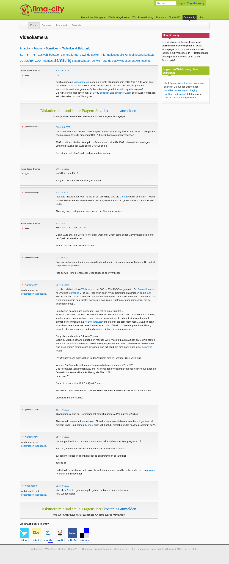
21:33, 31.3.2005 (63, 127)
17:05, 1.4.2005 (62, 169)
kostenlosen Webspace (33, 293)
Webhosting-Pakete (118, 17)
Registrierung (195, 3)
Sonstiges (52, 48)
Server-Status (191, 549)
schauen (86, 60)
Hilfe (200, 17)
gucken (95, 54)
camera (65, 54)
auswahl (43, 54)
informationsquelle (112, 54)
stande (107, 60)
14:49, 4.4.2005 (62, 437)
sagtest (49, 60)
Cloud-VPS (174, 17)
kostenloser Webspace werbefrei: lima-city (55, 10)
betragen (54, 54)
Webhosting (37, 549)
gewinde (85, 54)
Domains (161, 17)
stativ (115, 60)
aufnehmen (28, 54)
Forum (33, 25)
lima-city (25, 48)
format (75, 54)
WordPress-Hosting (142, 17)
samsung (62, 60)
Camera (124, 196)
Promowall (61, 25)
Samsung (74, 293)
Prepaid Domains (173, 97)
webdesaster (31, 485)
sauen (76, 60)
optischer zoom (32, 60)
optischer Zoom (123, 92)
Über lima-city (121, 549)
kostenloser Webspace (93, 17)
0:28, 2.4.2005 (62, 192)
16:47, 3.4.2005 (62, 285)
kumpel (129, 54)
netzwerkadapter (144, 54)
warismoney (31, 285)
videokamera (127, 60)
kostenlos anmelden (120, 110)
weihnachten (144, 60)
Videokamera (81, 82)
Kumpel (89, 425)
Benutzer (46, 25)
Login (181, 3)
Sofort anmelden (184, 49)
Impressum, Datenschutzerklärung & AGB (159, 549)
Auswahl (142, 289)
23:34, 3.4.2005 (62, 410)
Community (189, 17)
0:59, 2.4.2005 (62, 223)
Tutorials (76, 25)
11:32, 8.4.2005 (62, 486)
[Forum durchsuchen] (166, 3)
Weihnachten (88, 289)
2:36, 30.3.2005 (62, 70)
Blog (133, 549)
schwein (97, 60)
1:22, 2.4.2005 (62, 258)
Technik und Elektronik (76, 48)
